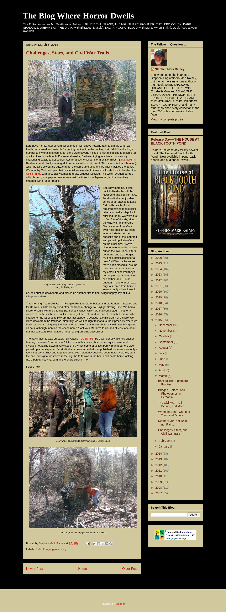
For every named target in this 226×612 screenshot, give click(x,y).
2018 (159, 303)
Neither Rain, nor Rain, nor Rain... (173, 422)
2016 (159, 314)
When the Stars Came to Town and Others (174, 413)
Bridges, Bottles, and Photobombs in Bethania (171, 393)
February (165, 440)
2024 (159, 269)
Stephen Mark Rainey (170, 69)
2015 (159, 320)
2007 (159, 493)
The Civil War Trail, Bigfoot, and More (171, 404)
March (163, 376)
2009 (159, 482)
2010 (159, 476)
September (166, 342)
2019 (159, 297)
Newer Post (34, 568)
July (162, 353)
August (164, 347)
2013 (159, 459)
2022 (159, 280)
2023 (159, 274)
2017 (159, 308)
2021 (159, 286)
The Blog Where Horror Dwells (78, 15)
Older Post (130, 568)
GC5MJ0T (126, 159)
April (162, 370)
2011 (159, 470)
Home (82, 568)
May (162, 364)
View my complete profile (167, 119)
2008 (159, 487)
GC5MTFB (87, 338)
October (164, 336)
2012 (159, 465)
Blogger (120, 603)
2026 (159, 257)
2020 (159, 291)
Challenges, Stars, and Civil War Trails (173, 431)
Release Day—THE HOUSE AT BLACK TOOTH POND (175, 141)
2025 (159, 263)
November (166, 330)
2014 (159, 453)
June (162, 359)
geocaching (59, 549)
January (164, 446)
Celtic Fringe (33, 173)
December (166, 325)
